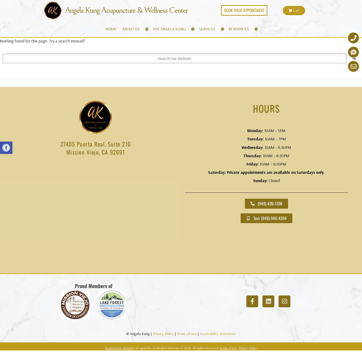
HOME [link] (110, 28)
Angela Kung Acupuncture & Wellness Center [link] (126, 10)
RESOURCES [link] (239, 28)
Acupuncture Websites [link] (120, 348)
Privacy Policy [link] (163, 333)
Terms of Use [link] (187, 333)
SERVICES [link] (207, 28)
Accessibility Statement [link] (218, 333)
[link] (6, 148)
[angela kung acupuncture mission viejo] (96, 215)
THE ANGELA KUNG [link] (169, 28)
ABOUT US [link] (131, 28)
